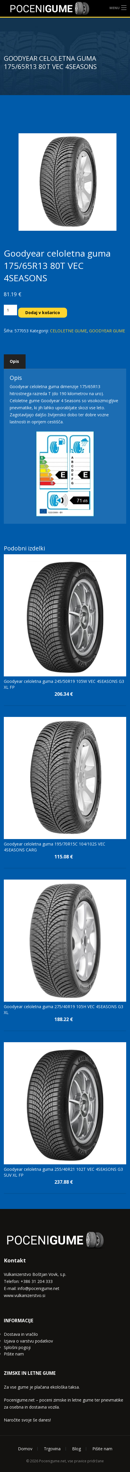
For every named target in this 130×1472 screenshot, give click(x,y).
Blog (76, 1448)
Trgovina (52, 1448)
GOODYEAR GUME (107, 331)
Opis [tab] (14, 361)
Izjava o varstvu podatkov (28, 1341)
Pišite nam (14, 1354)
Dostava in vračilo (21, 1334)
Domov (25, 1448)
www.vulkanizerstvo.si (24, 1295)
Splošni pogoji (17, 1347)
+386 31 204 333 (37, 1281)
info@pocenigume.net (38, 1288)
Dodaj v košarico (42, 312)
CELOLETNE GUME (68, 331)
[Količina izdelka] (10, 310)
